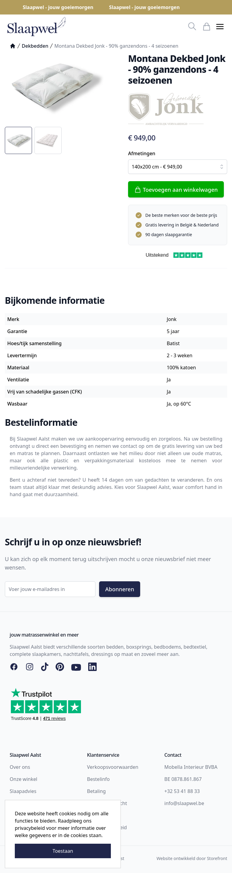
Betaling (96, 791)
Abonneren (119, 589)
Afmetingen (141, 153)
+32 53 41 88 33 (182, 791)
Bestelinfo (98, 779)
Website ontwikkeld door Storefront (191, 858)
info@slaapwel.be (184, 803)
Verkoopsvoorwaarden (112, 767)
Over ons (20, 767)
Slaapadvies (23, 791)
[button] (220, 26)
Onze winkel (23, 779)
